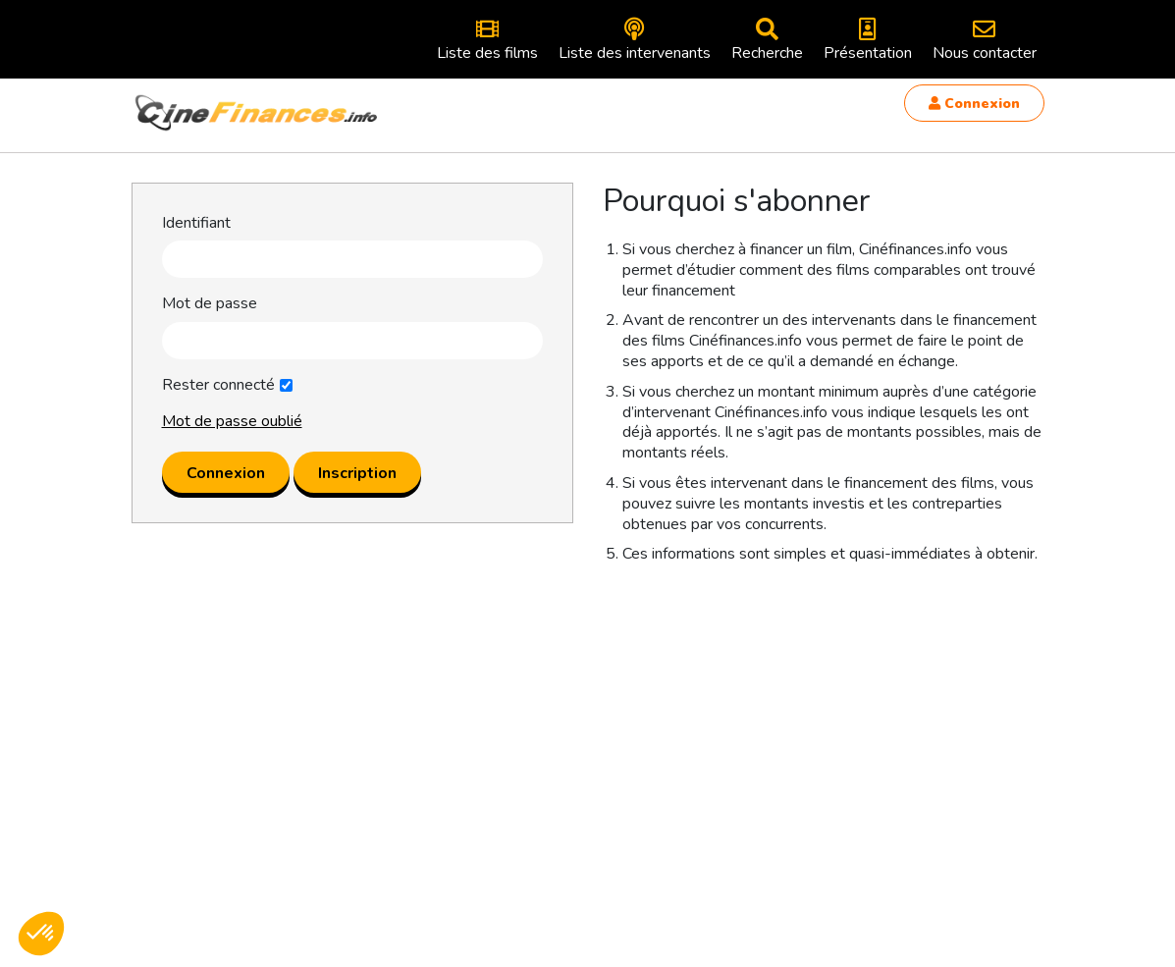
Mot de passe (209, 304)
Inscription (357, 473)
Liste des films (487, 41)
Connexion (974, 103)
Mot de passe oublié (232, 421)
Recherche (767, 41)
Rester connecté (218, 385)
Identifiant (196, 223)
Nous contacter (985, 41)
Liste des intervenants (635, 41)
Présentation (868, 41)
